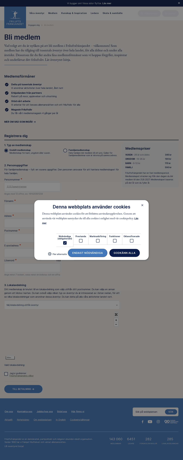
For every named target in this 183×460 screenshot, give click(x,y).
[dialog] (91, 230)
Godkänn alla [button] (125, 252)
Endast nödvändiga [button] (87, 252)
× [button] (142, 205)
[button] (57, 255)
